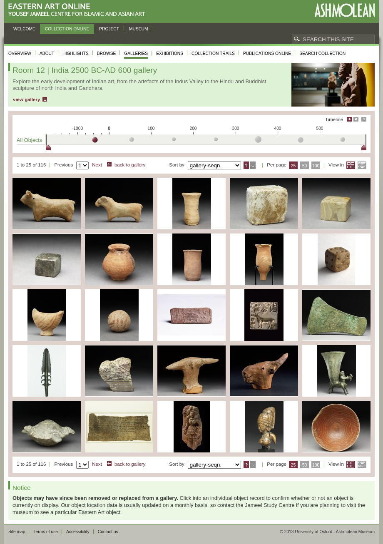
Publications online (267, 53)
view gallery (26, 99)
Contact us (108, 531)
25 (293, 166)
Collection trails (213, 53)
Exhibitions (169, 53)
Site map (16, 531)
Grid (350, 165)
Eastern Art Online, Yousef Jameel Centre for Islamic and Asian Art (78, 10)
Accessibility (78, 531)
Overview (19, 53)
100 (315, 166)
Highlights (75, 53)
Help (363, 119)
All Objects (29, 140)
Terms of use (45, 531)
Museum (138, 29)
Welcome (24, 29)
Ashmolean (344, 10)
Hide (355, 119)
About (47, 53)
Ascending (246, 165)
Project (109, 29)
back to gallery (129, 164)
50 (304, 166)
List (362, 165)
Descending (253, 165)
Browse (106, 53)
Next (97, 164)
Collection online (67, 29)
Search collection (322, 53)
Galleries (136, 53)
